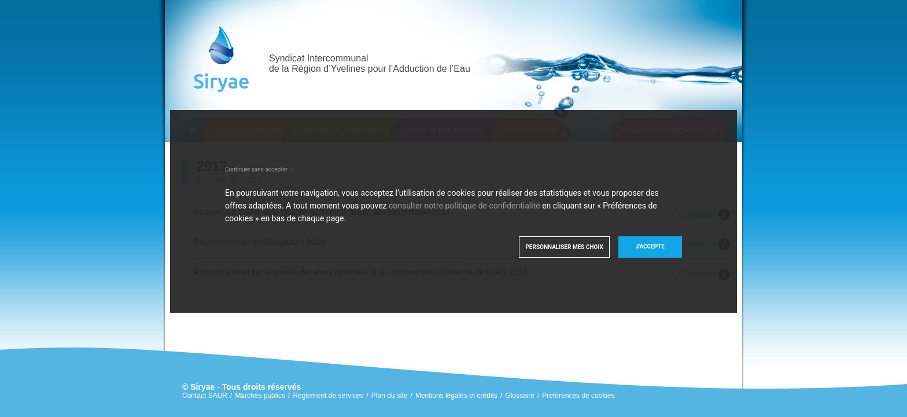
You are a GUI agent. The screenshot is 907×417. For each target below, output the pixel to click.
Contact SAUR (204, 396)
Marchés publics (260, 396)
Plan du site (389, 396)
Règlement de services (328, 396)
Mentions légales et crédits (456, 396)
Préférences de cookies (578, 396)
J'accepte (650, 246)
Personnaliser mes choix (564, 247)
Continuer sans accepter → (260, 169)
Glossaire (519, 396)
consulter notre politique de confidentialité (464, 205)
